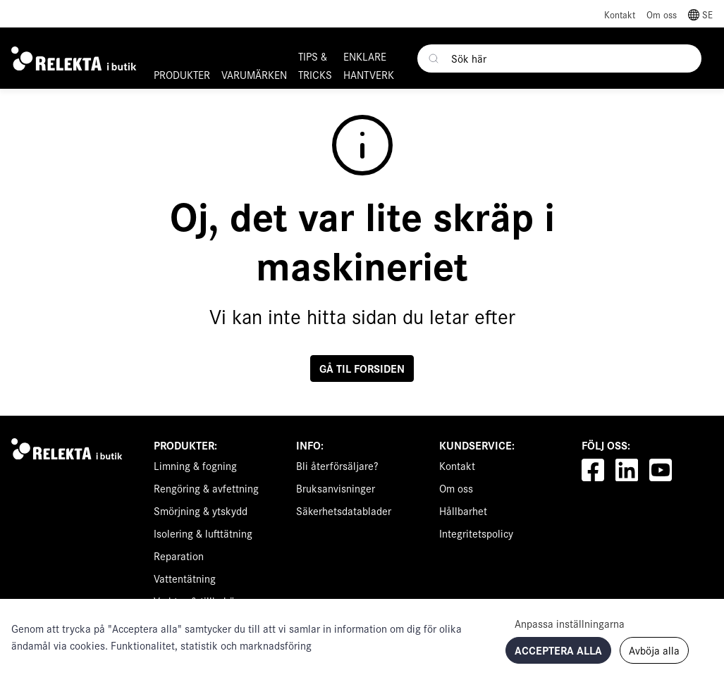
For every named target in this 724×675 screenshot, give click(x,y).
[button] (700, 13)
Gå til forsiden (362, 368)
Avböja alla (654, 650)
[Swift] (69, 448)
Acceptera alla (558, 650)
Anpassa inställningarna (570, 623)
